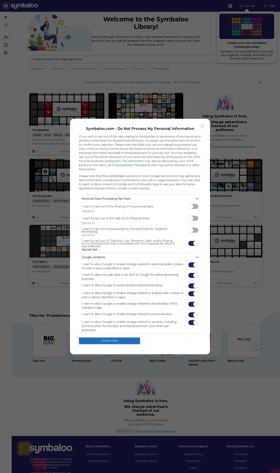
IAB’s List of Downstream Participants (124, 165)
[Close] (202, 126)
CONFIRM (109, 340)
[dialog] (140, 236)
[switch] (193, 206)
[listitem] (140, 199)
